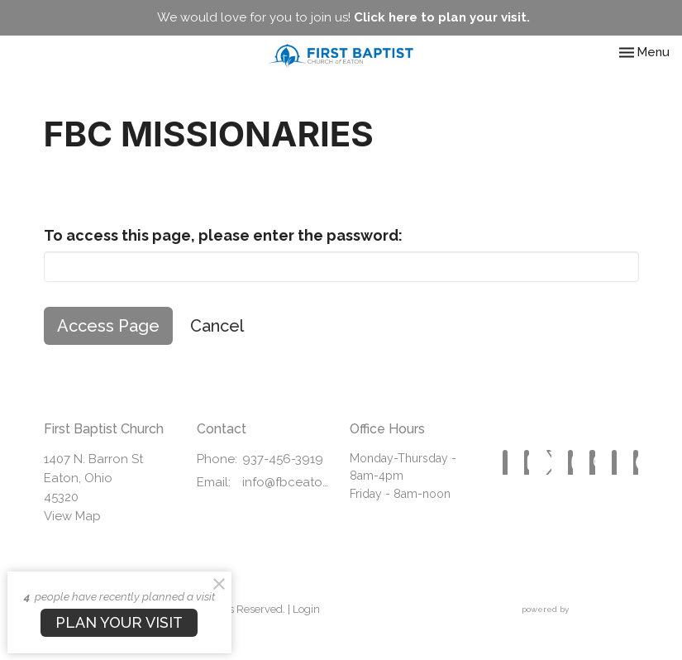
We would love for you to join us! (343, 17)
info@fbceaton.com (287, 482)
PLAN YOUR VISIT (119, 622)
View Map (72, 516)
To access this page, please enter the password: (223, 235)
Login (306, 609)
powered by (580, 609)
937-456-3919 (282, 459)
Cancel (217, 326)
